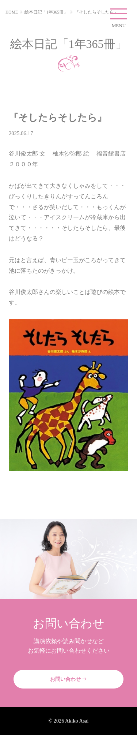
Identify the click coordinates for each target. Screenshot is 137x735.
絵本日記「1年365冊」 (46, 12)
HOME (11, 12)
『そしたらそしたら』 (96, 12)
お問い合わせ (68, 679)
